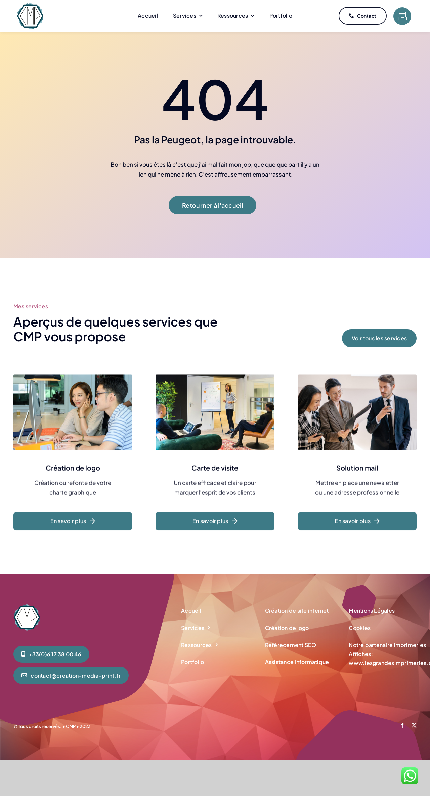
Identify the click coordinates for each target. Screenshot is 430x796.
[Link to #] (402, 16)
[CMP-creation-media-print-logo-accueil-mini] (30, 5)
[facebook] (402, 725)
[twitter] (414, 725)
